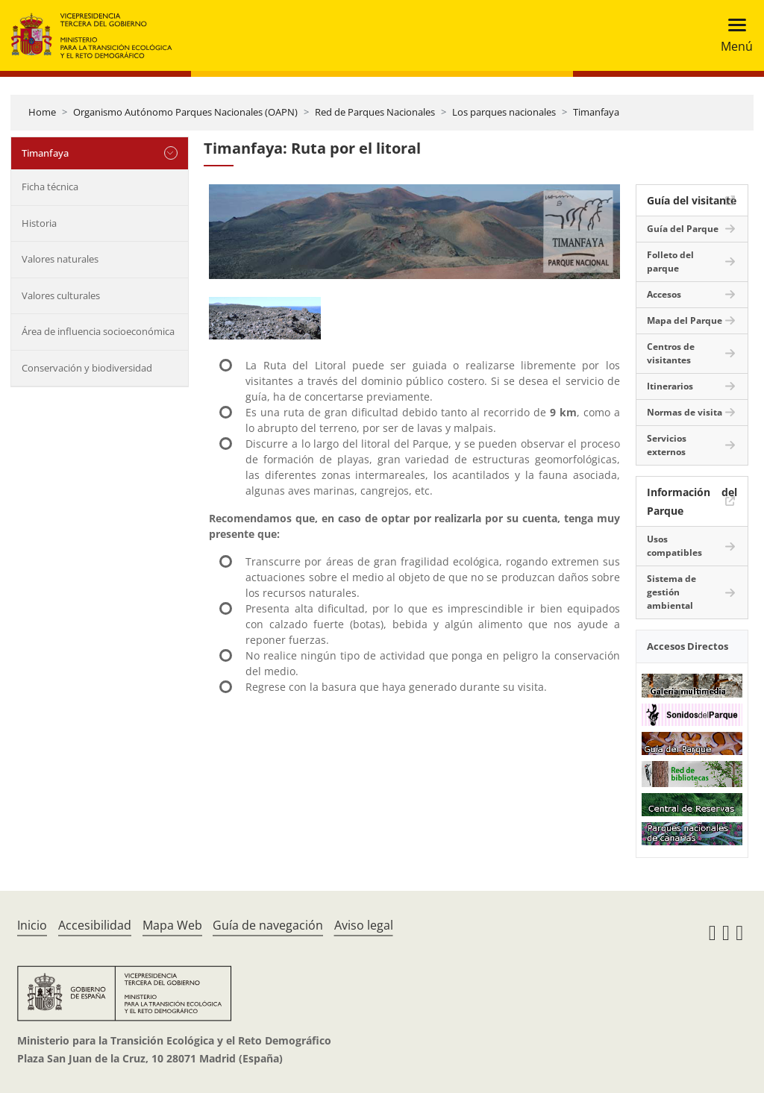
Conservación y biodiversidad (87, 368)
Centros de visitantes (671, 353)
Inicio (32, 925)
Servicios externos (666, 445)
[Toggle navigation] (732, 35)
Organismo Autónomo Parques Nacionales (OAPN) (185, 112)
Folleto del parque (670, 261)
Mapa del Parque (684, 320)
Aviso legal (363, 925)
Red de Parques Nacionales (375, 112)
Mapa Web (172, 925)
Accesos (664, 294)
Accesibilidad (94, 925)
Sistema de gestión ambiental (671, 592)
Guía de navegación (268, 925)
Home (42, 112)
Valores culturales (61, 295)
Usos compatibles (674, 546)
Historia (39, 223)
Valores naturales (60, 259)
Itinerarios (670, 386)
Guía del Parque (682, 228)
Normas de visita (684, 412)
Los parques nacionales (504, 112)
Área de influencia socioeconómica (98, 331)
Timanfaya (596, 112)
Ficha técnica (50, 186)
